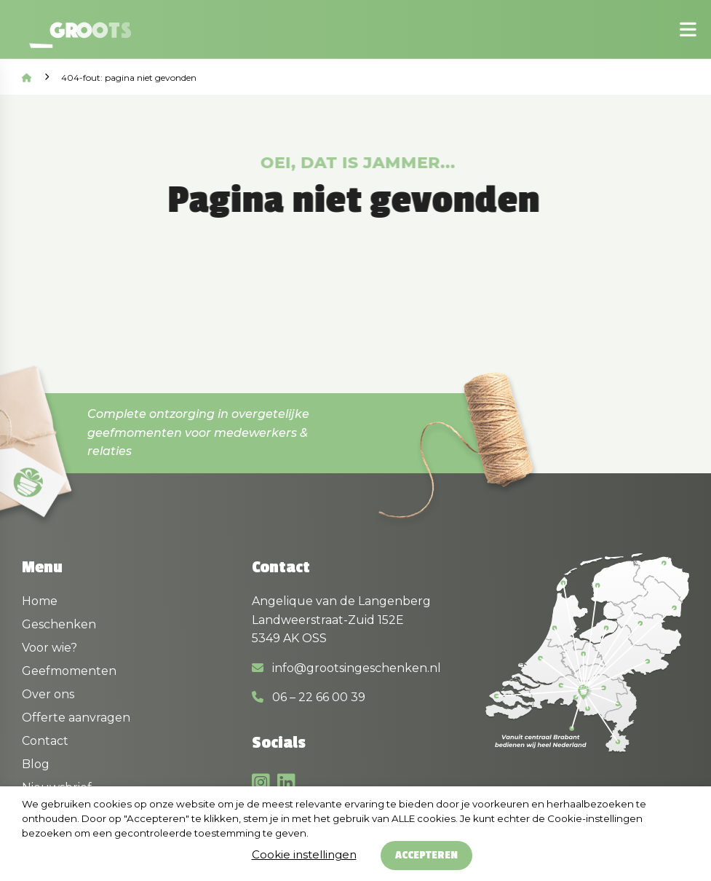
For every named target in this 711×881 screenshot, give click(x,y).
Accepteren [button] (426, 855)
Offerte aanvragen (76, 717)
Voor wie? (49, 648)
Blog (35, 764)
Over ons (48, 694)
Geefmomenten (69, 671)
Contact (45, 741)
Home (39, 601)
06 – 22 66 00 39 (308, 697)
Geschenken (59, 624)
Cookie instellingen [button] (304, 854)
